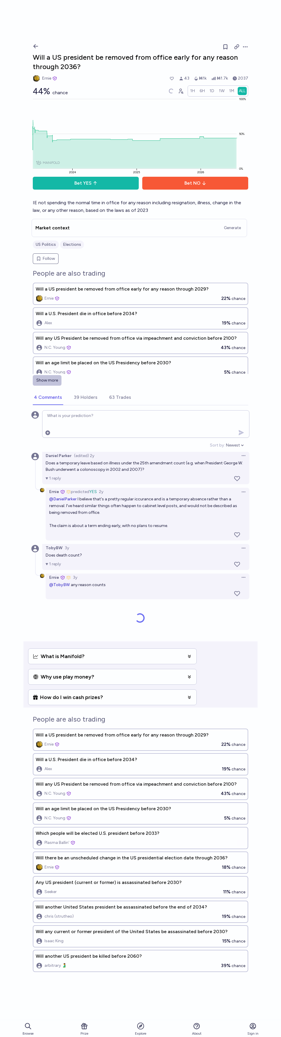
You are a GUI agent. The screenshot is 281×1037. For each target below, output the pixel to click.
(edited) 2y (84, 455)
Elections (72, 244)
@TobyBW (59, 584)
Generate (232, 227)
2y (101, 491)
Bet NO (195, 183)
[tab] (48, 397)
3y (67, 547)
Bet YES (85, 183)
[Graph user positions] (180, 91)
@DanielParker (63, 499)
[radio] (192, 91)
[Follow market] (225, 46)
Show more (47, 380)
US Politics (46, 244)
